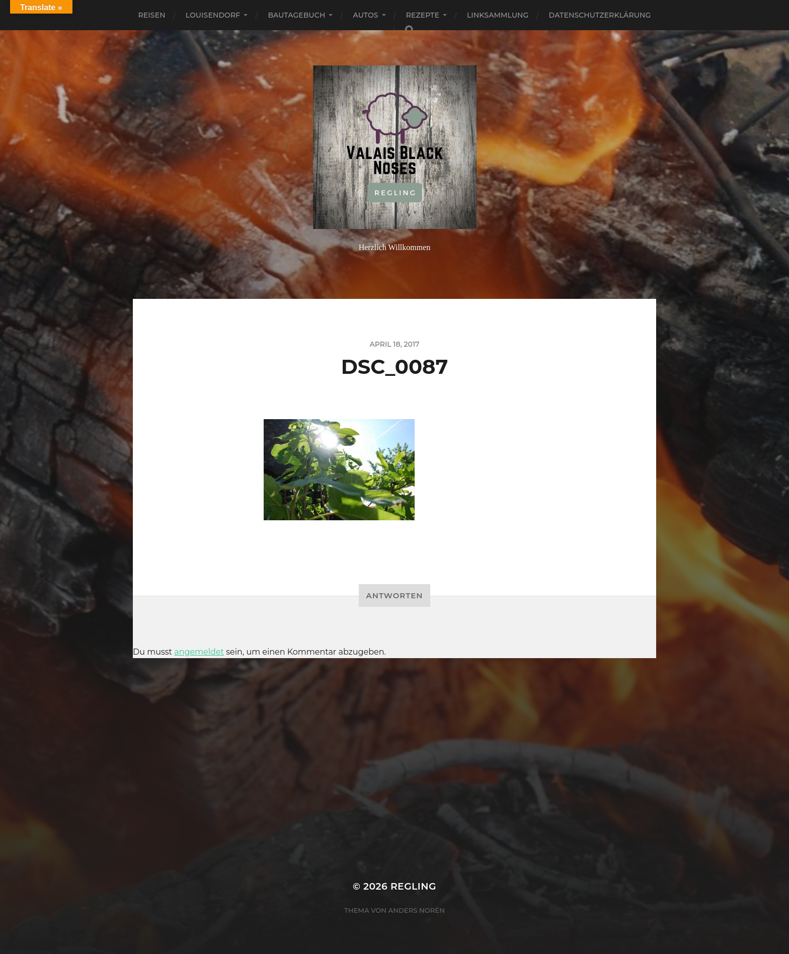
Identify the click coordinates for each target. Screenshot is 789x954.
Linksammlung (498, 15)
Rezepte (422, 15)
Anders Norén (416, 910)
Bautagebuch (296, 15)
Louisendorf (213, 15)
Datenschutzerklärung (600, 15)
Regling (413, 886)
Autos (365, 15)
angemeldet (199, 652)
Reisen (152, 15)
